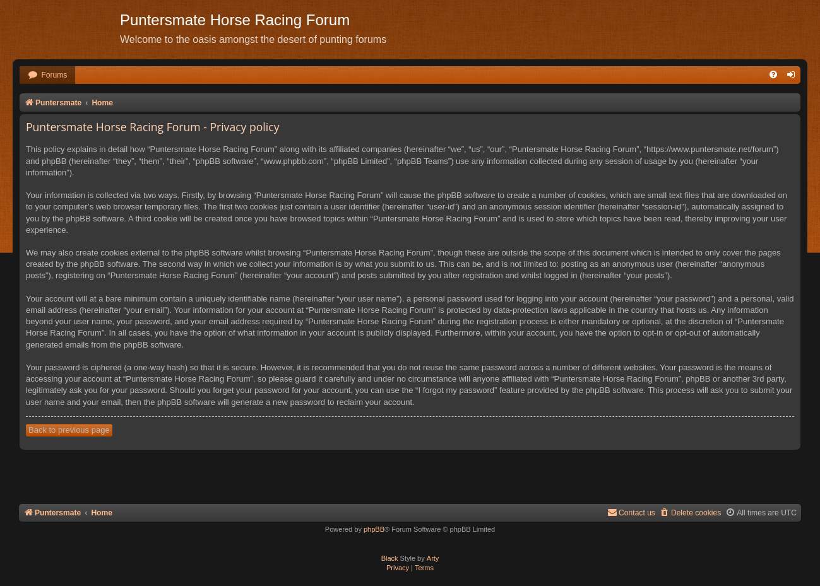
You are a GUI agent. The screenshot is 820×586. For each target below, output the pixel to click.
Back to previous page (69, 430)
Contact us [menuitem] (631, 512)
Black (389, 558)
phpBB (374, 529)
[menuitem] (47, 75)
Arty (433, 558)
